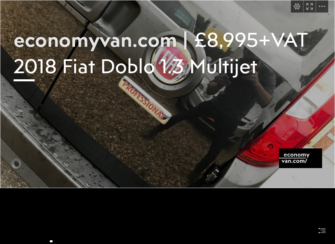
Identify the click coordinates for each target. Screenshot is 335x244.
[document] (167, 122)
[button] (297, 6)
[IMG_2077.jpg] (167, 94)
